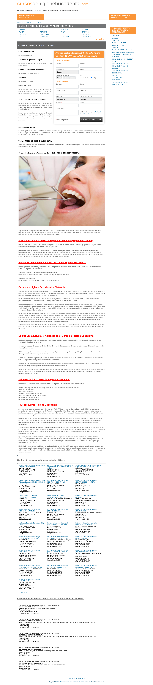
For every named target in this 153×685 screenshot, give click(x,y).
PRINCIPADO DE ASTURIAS (121, 82)
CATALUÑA (115, 47)
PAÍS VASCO (116, 80)
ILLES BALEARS (117, 77)
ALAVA (42, 30)
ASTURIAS (43, 32)
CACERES (85, 34)
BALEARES (22, 34)
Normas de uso (73, 678)
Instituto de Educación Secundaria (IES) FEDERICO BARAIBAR (57, 481)
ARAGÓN (115, 38)
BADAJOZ (85, 32)
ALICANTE (85, 30)
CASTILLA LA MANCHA (119, 43)
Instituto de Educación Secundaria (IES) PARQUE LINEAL (29, 551)
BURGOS (64, 34)
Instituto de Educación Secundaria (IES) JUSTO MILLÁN (29, 580)
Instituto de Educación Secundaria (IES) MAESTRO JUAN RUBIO (57, 566)
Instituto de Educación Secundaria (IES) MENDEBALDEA (57, 510)
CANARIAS (115, 40)
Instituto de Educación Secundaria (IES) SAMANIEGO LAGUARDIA (57, 523)
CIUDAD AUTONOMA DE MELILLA (123, 52)
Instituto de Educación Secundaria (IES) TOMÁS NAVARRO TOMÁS (29, 537)
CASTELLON (65, 36)
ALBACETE (64, 30)
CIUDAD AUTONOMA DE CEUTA (122, 50)
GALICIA (114, 75)
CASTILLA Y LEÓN (118, 45)
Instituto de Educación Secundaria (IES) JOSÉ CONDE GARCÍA (85, 551)
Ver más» (100, 39)
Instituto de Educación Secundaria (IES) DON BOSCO (85, 537)
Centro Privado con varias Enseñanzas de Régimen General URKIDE (32, 466)
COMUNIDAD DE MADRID (120, 64)
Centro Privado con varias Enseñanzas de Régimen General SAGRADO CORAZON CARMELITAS (32, 482)
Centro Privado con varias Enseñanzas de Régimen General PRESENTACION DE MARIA (60, 466)
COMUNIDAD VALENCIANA (120, 70)
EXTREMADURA (117, 73)
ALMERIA (22, 32)
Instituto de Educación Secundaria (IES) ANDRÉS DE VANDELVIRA (57, 537)
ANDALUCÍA (116, 36)
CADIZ (21, 36)
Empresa (82, 678)
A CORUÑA (22, 30)
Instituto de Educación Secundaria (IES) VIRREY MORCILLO (85, 566)
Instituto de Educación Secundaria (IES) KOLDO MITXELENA (29, 510)
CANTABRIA (44, 36)
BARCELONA (44, 34)
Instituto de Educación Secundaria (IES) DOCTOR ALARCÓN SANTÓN (30, 566)
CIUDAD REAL (86, 36)
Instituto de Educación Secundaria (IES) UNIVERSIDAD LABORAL (57, 551)
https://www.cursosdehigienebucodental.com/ (70, 682)
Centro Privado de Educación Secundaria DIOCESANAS (28, 496)
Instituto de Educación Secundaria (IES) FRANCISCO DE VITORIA (85, 481)
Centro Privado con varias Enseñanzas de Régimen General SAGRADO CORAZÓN (88, 466)
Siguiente (24, 593)
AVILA (63, 32)
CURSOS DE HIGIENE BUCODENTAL (29, 22)
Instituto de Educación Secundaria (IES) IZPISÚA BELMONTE (85, 523)
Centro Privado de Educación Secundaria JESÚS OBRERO (56, 496)
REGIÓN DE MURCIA (118, 84)
